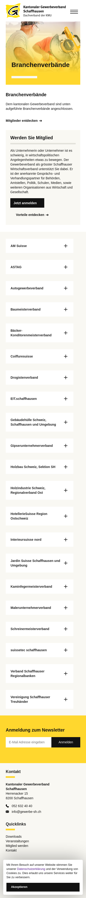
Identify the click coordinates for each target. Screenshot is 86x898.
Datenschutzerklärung (31, 869)
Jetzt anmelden (25, 203)
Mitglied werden (17, 846)
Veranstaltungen (17, 841)
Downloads (14, 836)
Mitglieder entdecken (22, 120)
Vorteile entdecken (30, 215)
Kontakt (11, 850)
